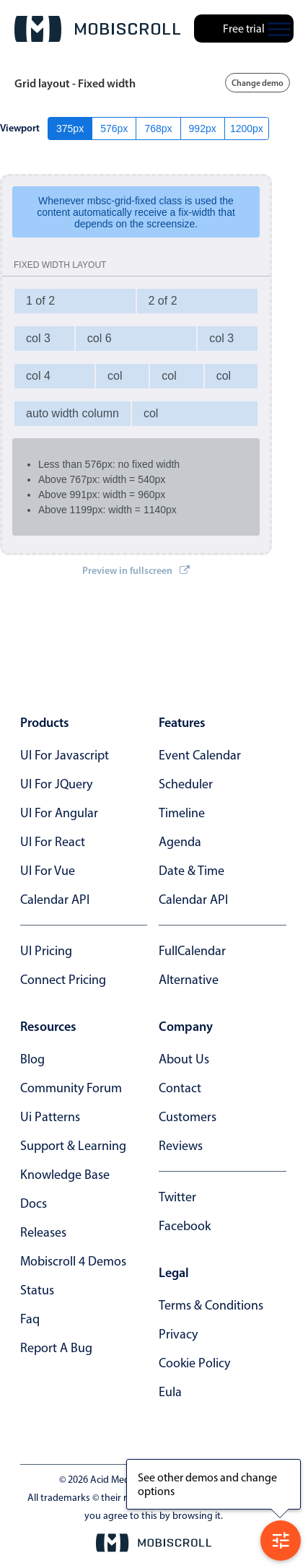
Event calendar (200, 755)
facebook (185, 1226)
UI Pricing (46, 951)
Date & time (191, 871)
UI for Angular (59, 813)
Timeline (182, 813)
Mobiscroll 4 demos (73, 1261)
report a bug (56, 1348)
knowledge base (65, 1174)
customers (187, 1117)
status (37, 1290)
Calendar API (54, 899)
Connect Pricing (63, 980)
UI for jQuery (56, 784)
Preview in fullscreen (136, 570)
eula (170, 1392)
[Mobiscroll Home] (97, 29)
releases (43, 1232)
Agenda (180, 842)
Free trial (244, 28)
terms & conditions (211, 1305)
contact (180, 1088)
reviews (181, 1146)
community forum (71, 1088)
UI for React (52, 842)
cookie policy (194, 1363)
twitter (177, 1197)
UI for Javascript (64, 755)
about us (184, 1059)
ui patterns (50, 1117)
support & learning (73, 1146)
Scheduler (186, 784)
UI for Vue (47, 871)
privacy (178, 1334)
